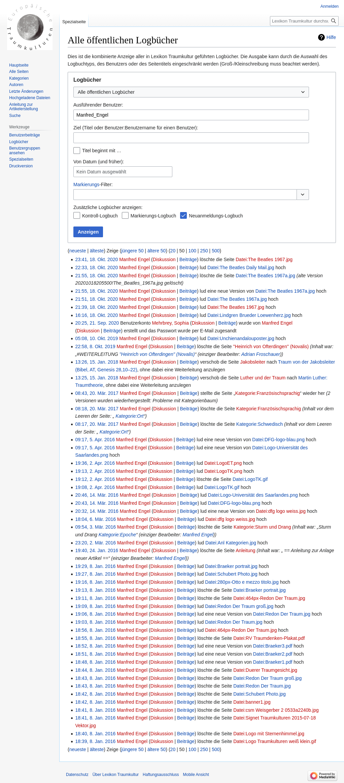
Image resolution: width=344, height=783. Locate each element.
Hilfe (331, 37)
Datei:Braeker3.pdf (273, 646)
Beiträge (188, 259)
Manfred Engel (198, 534)
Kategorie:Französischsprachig (267, 393)
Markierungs (86, 184)
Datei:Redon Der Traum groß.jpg (239, 606)
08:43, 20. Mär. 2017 (96, 393)
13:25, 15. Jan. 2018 (96, 377)
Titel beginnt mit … (101, 150)
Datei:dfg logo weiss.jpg (281, 511)
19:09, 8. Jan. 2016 (95, 606)
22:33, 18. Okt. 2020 (96, 267)
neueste (77, 250)
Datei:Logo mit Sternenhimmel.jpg (268, 733)
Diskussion (164, 259)
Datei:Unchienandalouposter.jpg (240, 338)
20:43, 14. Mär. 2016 (96, 503)
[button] (303, 194)
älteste (97, 250)
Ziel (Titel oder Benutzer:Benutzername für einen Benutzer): (135, 127)
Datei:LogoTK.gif (250, 479)
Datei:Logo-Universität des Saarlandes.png (253, 495)
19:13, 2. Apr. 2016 (95, 471)
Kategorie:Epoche (117, 534)
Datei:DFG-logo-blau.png (278, 439)
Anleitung (245, 550)
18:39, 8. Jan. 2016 (95, 741)
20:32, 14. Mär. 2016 (96, 511)
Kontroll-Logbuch (100, 215)
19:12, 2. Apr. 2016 (95, 479)
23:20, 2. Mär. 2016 (95, 542)
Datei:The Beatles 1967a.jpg (265, 275)
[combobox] (191, 92)
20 (173, 250)
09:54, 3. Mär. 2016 (95, 527)
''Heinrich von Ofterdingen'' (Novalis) (271, 346)
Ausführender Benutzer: (98, 105)
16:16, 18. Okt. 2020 (96, 315)
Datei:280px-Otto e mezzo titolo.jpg (242, 582)
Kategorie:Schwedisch (259, 424)
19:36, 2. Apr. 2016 (95, 463)
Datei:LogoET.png (223, 463)
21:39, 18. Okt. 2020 (96, 307)
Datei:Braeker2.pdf (273, 654)
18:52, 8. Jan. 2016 (95, 646)
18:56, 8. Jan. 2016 (95, 630)
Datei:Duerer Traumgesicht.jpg (265, 670)
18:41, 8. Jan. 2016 (95, 710)
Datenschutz (77, 774)
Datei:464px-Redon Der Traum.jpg (269, 598)
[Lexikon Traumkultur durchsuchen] (304, 21)
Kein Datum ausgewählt (101, 171)
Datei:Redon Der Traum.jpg (281, 614)
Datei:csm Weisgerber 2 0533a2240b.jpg (275, 710)
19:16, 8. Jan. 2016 (95, 582)
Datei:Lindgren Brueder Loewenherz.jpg (249, 315)
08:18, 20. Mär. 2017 (96, 408)
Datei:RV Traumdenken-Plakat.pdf (269, 638)
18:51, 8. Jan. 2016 (95, 654)
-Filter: (93, 184)
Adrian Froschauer (260, 354)
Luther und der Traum (263, 377)
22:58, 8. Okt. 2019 (95, 346)
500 (215, 250)
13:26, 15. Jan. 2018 (96, 362)
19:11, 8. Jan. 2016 (95, 598)
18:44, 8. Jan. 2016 (95, 670)
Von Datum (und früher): (98, 161)
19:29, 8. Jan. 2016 (95, 566)
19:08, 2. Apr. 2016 (95, 487)
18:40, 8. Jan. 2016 (95, 733)
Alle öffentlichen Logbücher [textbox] (106, 92)
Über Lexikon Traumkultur (116, 774)
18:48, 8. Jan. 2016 (95, 662)
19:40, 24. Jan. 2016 (96, 550)
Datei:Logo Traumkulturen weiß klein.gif (274, 741)
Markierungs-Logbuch (153, 215)
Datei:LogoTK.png (223, 471)
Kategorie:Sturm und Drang (262, 527)
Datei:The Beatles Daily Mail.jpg (240, 267)
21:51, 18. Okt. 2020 (96, 299)
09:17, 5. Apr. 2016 (95, 439)
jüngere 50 (132, 250)
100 (192, 250)
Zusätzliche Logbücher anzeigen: (107, 207)
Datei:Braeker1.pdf (273, 662)
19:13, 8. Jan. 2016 (95, 590)
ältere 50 (156, 250)
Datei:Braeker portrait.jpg (231, 566)
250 (204, 250)
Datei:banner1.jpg (252, 702)
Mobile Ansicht (196, 774)
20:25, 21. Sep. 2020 (97, 323)
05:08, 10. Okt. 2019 (96, 338)
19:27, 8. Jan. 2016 (95, 574)
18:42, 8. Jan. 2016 (95, 694)
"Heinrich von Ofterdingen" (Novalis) (157, 354)
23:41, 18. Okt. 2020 (96, 259)
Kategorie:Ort (129, 416)
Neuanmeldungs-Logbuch (216, 215)
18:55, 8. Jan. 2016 (95, 638)
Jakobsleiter (253, 362)
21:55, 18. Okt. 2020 (96, 275)
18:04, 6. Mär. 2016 (95, 519)
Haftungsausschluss (161, 774)
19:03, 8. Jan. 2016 (95, 622)
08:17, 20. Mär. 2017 (96, 424)
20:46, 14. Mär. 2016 (96, 495)
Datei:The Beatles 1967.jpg (264, 259)
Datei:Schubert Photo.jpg (231, 574)
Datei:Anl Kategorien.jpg (230, 542)
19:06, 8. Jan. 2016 (95, 614)
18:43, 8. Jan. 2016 (95, 678)
